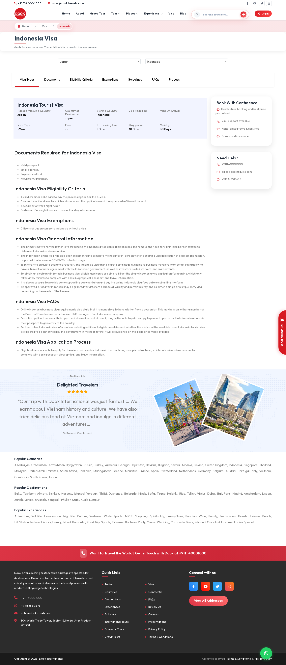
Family (212, 516)
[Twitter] (262, 3)
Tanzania (85, 471)
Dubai (211, 493)
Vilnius (201, 493)
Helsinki (172, 493)
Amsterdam (252, 493)
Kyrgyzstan (74, 465)
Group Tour (97, 13)
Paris (227, 493)
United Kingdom (216, 465)
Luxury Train (174, 516)
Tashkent (29, 493)
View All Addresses (208, 600)
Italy (254, 471)
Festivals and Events (233, 516)
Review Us (154, 607)
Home (66, 13)
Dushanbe (115, 493)
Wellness (95, 516)
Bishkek (54, 493)
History (46, 522)
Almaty (42, 493)
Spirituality (157, 516)
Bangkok (53, 500)
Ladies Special (244, 522)
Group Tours (113, 636)
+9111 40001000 (229, 164)
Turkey (98, 465)
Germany (204, 471)
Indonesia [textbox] (153, 62)
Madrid (237, 493)
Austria (230, 471)
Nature (35, 522)
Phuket (66, 500)
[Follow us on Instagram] (229, 586)
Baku (17, 493)
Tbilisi (103, 493)
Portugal (243, 471)
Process (174, 79)
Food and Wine (195, 516)
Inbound (200, 522)
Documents (52, 79)
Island (67, 522)
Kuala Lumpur (90, 500)
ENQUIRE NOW (282, 332)
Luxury (56, 522)
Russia (88, 465)
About (80, 13)
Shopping (141, 516)
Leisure (255, 516)
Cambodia (21, 477)
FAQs (155, 79)
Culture (82, 516)
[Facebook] (247, 3)
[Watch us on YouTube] (205, 586)
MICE (128, 516)
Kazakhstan (56, 465)
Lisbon (266, 493)
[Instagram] (269, 3)
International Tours (117, 622)
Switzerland (169, 471)
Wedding (163, 522)
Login (263, 13)
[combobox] (99, 61)
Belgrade (130, 493)
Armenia (111, 465)
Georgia (123, 465)
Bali (219, 493)
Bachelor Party (135, 522)
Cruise (151, 522)
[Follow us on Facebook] (193, 586)
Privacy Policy (156, 629)
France (144, 471)
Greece (118, 471)
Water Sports (113, 516)
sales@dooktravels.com (233, 171)
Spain (155, 471)
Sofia (151, 493)
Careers (153, 614)
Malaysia (20, 471)
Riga (182, 493)
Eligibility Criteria (81, 79)
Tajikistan (137, 465)
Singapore (251, 465)
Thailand (265, 465)
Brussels (40, 500)
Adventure (21, 516)
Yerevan (92, 493)
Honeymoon (52, 516)
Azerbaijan (22, 465)
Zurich (18, 500)
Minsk (142, 493)
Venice (28, 500)
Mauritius (131, 471)
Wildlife (36, 516)
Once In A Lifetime (220, 522)
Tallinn (191, 493)
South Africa (68, 471)
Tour (115, 13)
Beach (266, 516)
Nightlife (69, 516)
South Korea (38, 477)
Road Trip (93, 522)
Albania (187, 465)
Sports (105, 522)
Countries (111, 592)
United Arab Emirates (43, 471)
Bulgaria (163, 465)
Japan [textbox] (64, 62)
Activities (110, 614)
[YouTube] (254, 3)
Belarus (151, 465)
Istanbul (79, 493)
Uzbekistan (39, 465)
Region (109, 584)
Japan (52, 477)
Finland (198, 465)
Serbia (175, 465)
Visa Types (27, 79)
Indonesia (235, 465)
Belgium (218, 471)
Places (132, 13)
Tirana (161, 493)
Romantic (78, 522)
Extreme (118, 522)
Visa (171, 13)
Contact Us (155, 592)
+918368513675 (228, 179)
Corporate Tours (182, 522)
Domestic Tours (114, 629)
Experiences (112, 607)
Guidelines (135, 79)
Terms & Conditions (160, 637)
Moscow (66, 493)
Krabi (75, 500)
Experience (153, 13)
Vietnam (265, 471)
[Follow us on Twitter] (217, 586)
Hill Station (21, 522)
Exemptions (110, 79)
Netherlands (187, 471)
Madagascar (102, 471)
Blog (183, 13)
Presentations (157, 622)
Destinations (113, 599)
